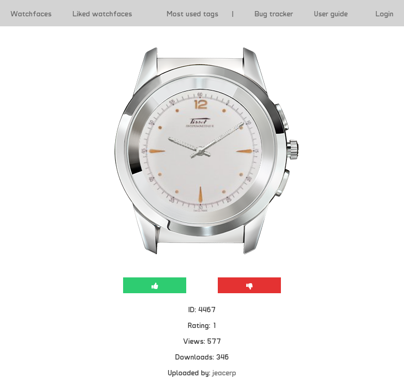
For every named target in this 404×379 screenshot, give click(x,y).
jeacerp (224, 372)
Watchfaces (31, 13)
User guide (331, 13)
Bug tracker (274, 13)
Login (384, 13)
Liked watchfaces (102, 13)
